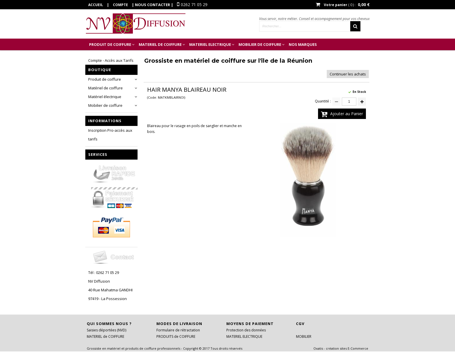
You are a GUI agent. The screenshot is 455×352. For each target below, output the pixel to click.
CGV (300, 323)
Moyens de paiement (250, 323)
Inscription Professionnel (117, 56)
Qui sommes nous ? (109, 323)
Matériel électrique (104, 96)
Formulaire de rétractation (178, 330)
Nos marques (303, 44)
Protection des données (246, 330)
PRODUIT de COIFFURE (110, 44)
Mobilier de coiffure (105, 105)
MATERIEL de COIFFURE (160, 44)
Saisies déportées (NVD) (106, 330)
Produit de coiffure (104, 79)
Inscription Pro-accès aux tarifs (110, 135)
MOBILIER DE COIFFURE (260, 44)
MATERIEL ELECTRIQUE (210, 44)
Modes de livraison (179, 323)
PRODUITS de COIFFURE (175, 336)
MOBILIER (303, 336)
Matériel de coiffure (105, 88)
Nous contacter (152, 4)
